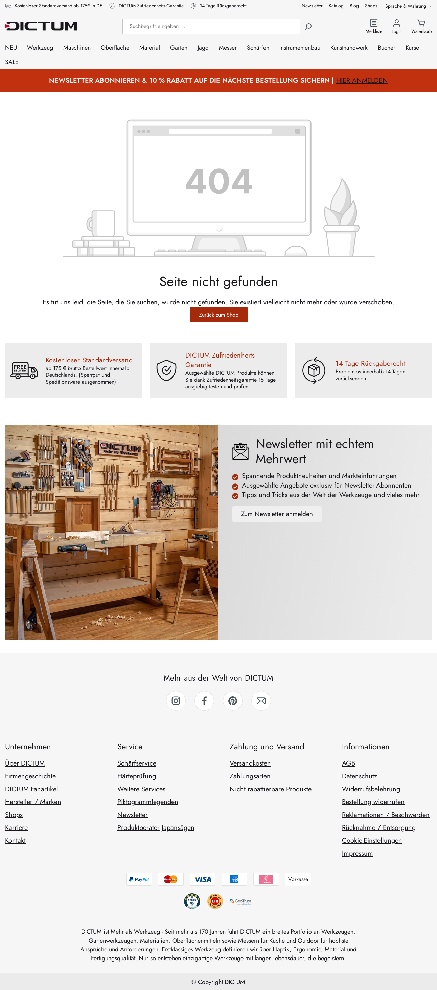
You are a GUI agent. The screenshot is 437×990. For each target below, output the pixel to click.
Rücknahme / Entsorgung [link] (379, 828)
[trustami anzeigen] (215, 901)
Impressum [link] (357, 853)
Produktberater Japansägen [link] (155, 828)
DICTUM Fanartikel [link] (31, 789)
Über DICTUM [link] (25, 763)
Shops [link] (14, 815)
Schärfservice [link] (136, 763)
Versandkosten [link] (250, 763)
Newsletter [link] (132, 815)
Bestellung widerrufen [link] (373, 802)
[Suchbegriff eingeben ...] (211, 26)
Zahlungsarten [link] (250, 776)
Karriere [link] (16, 828)
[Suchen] (308, 26)
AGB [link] (348, 763)
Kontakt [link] (15, 840)
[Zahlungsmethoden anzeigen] (218, 879)
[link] (175, 700)
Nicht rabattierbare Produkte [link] (271, 789)
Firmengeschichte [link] (30, 776)
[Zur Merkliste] (374, 26)
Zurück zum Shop (218, 315)
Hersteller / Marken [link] (33, 802)
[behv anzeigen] (192, 901)
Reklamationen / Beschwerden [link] (386, 815)
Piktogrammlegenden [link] (147, 802)
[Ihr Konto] (396, 26)
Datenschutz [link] (359, 776)
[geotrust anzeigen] (241, 901)
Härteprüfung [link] (136, 776)
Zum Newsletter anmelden (277, 513)
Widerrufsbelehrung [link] (371, 789)
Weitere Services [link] (141, 789)
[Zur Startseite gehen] (41, 26)
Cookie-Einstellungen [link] (372, 840)
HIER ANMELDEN (362, 80)
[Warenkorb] (421, 26)
